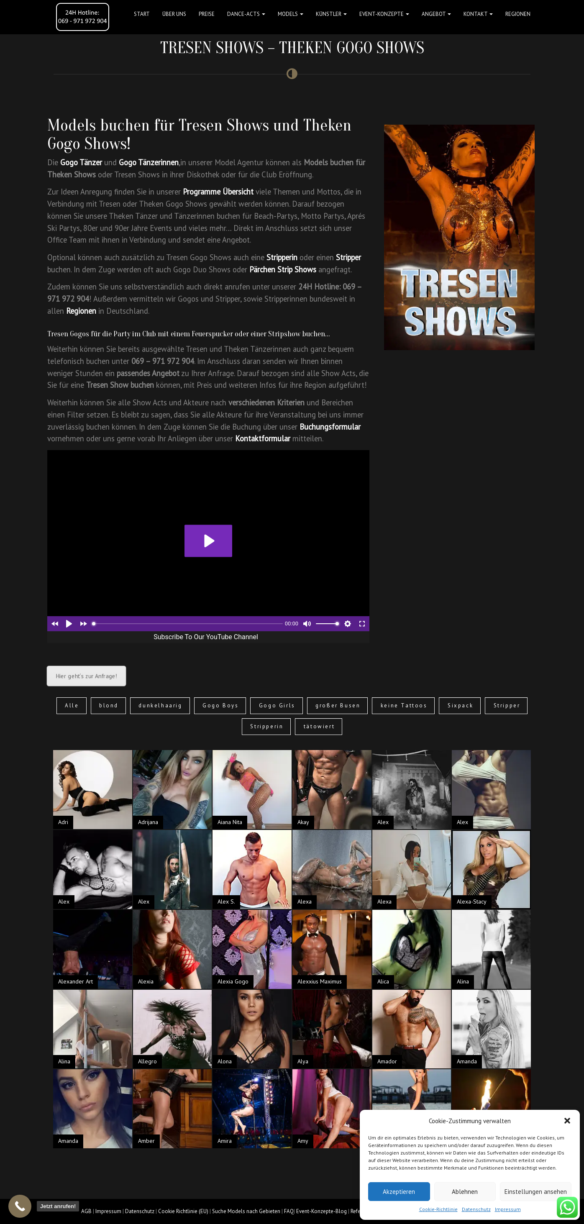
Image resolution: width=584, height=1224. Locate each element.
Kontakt (478, 14)
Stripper (348, 257)
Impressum (508, 1209)
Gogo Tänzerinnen (149, 162)
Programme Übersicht (218, 192)
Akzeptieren (399, 1192)
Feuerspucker (212, 333)
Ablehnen (465, 1192)
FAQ (289, 1211)
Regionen (517, 14)
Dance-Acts (246, 14)
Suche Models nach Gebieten (246, 1211)
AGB (86, 1211)
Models (290, 14)
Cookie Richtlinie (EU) (183, 1211)
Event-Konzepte (384, 14)
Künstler (331, 14)
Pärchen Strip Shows (282, 269)
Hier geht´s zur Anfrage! (86, 676)
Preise (207, 14)
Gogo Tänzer (81, 162)
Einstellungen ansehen (536, 1192)
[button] (567, 1120)
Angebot (436, 14)
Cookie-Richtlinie (438, 1209)
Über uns (174, 14)
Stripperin (281, 257)
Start (142, 14)
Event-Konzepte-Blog (321, 1211)
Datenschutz (476, 1209)
